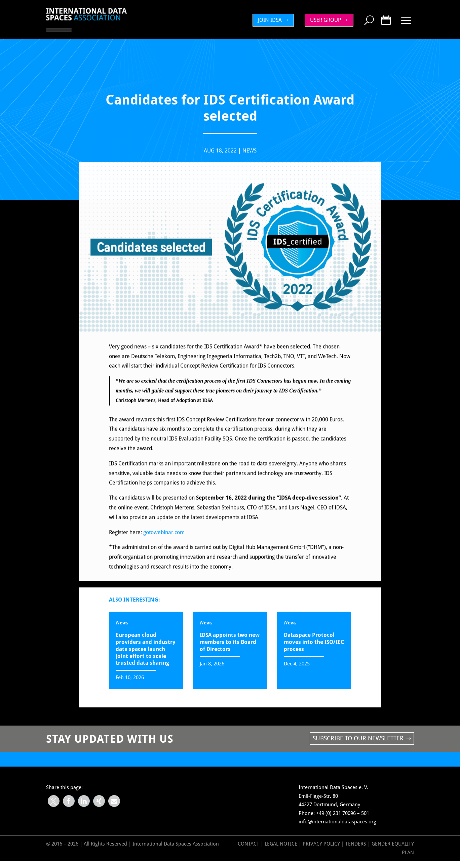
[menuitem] (275, 20)
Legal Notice (281, 844)
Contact (248, 844)
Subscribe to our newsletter (358, 738)
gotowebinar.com (164, 538)
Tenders (355, 844)
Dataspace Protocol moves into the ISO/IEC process (314, 642)
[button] (54, 801)
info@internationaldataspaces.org (337, 822)
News (249, 156)
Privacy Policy (322, 844)
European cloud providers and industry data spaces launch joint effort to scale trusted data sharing (146, 649)
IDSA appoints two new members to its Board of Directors (230, 642)
